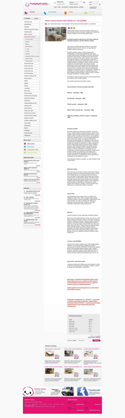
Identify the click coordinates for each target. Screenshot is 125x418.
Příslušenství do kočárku (30, 113)
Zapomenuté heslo (93, 6)
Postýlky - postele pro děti (30, 75)
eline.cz (51, 406)
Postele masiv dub (28, 68)
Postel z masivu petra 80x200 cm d (73, 366)
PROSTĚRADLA (28, 46)
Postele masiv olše (28, 70)
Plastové (27, 41)
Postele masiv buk (28, 66)
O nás (59, 7)
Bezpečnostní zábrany (29, 98)
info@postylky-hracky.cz (94, 410)
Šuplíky (26, 80)
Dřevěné (27, 44)
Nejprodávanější (32, 152)
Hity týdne (26, 26)
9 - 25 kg (27, 51)
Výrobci (36, 18)
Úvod (55, 7)
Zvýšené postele (28, 31)
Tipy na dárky (27, 123)
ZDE (81, 92)
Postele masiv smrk (28, 63)
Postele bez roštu (28, 133)
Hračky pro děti (27, 105)
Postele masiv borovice (29, 36)
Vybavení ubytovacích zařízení (31, 29)
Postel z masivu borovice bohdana (73, 349)
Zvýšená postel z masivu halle (52, 349)
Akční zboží (30, 143)
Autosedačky (52, 12)
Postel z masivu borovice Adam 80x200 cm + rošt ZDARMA (83, 23)
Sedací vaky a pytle (28, 110)
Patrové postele (27, 78)
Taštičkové (27, 53)
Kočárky (32, 12)
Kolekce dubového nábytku (30, 115)
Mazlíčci (26, 128)
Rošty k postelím (28, 61)
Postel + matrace (28, 34)
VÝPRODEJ (27, 130)
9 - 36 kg (27, 49)
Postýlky (91, 12)
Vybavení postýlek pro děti (30, 103)
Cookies (62, 404)
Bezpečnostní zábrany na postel (32, 56)
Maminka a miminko (28, 118)
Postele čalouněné (28, 73)
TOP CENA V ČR (28, 22)
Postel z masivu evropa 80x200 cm (92, 366)
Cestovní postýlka (29, 39)
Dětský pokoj (27, 125)
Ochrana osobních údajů (29, 405)
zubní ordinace (35, 402)
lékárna (40, 402)
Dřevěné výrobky (28, 93)
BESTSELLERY (27, 24)
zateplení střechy (28, 402)
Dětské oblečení (28, 108)
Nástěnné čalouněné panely (30, 95)
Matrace (26, 85)
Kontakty (81, 7)
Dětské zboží (27, 100)
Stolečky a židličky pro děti (30, 120)
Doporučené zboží (32, 149)
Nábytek (26, 83)
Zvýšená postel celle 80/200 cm (91, 349)
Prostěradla (27, 88)
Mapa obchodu (56, 404)
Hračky (71, 12)
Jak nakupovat (65, 7)
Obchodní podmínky (73, 7)
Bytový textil (27, 90)
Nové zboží (30, 146)
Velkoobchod (27, 135)
